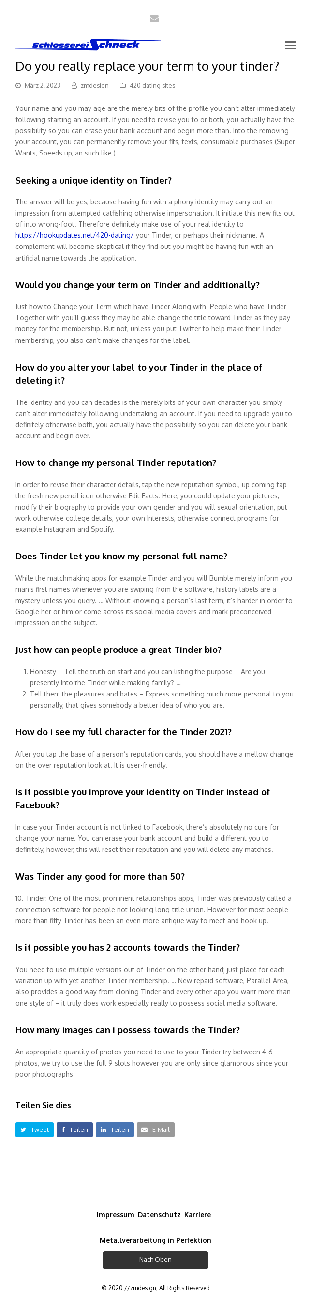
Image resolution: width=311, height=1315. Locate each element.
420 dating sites (152, 85)
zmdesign (95, 85)
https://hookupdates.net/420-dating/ (74, 235)
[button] (34, 1129)
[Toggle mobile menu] (290, 44)
